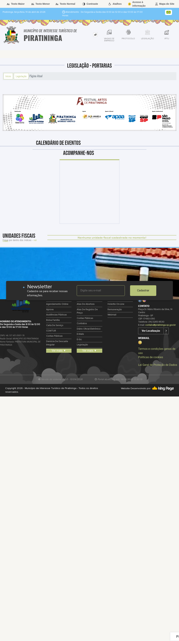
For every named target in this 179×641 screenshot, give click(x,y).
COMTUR (51, 331)
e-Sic (79, 339)
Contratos (82, 323)
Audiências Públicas (56, 315)
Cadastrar (143, 290)
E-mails (80, 334)
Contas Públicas (54, 336)
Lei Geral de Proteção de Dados (157, 365)
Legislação (21, 76)
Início (8, 76)
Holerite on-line (116, 304)
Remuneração (115, 309)
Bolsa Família (53, 320)
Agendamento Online (57, 304)
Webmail (112, 315)
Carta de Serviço (54, 325)
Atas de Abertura (85, 304)
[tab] (95, 34)
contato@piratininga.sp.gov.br (160, 325)
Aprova (49, 309)
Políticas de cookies (150, 357)
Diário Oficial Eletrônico (89, 329)
